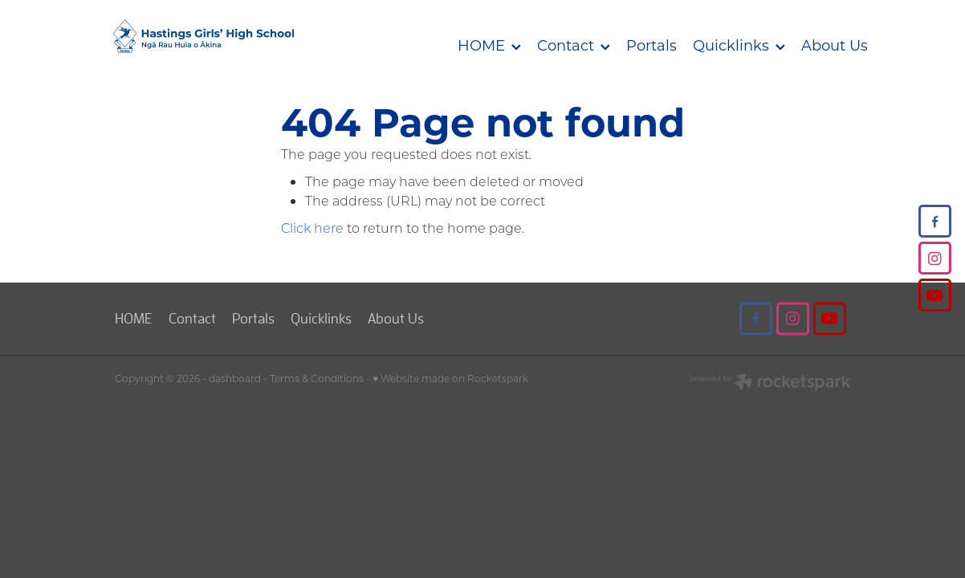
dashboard (235, 378)
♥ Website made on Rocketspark (450, 378)
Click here (312, 227)
